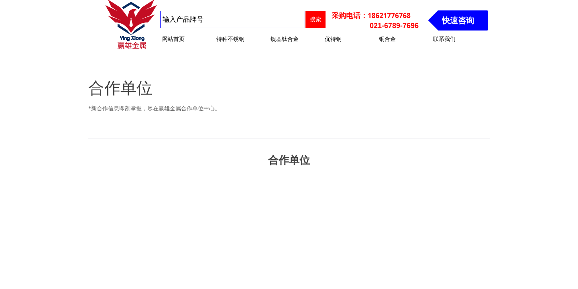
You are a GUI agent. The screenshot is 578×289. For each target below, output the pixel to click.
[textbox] (232, 19)
